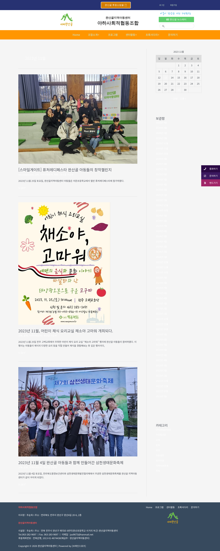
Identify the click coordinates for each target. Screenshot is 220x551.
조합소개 (92, 35)
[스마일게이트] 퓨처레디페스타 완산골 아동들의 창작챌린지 (65, 169)
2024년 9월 (161, 215)
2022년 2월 (161, 370)
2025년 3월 (161, 189)
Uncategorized (26, 174)
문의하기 (176, 35)
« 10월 (174, 98)
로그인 (162, 5)
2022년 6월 (161, 349)
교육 (37, 174)
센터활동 (132, 35)
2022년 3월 (161, 365)
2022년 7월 (161, 344)
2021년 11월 (162, 386)
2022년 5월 (161, 355)
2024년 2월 (161, 251)
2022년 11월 (162, 324)
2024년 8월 (161, 220)
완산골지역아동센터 (118, 17)
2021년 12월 (162, 380)
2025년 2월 (161, 194)
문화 (26, 335)
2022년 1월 (161, 375)
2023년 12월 (162, 262)
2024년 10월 (162, 210)
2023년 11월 (162, 267)
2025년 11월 (162, 148)
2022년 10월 (162, 329)
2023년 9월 (161, 277)
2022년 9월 (161, 334)
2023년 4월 (161, 298)
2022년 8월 (161, 339)
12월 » (183, 98)
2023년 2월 (161, 308)
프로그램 (112, 35)
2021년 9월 (161, 396)
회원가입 (174, 5)
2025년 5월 (161, 179)
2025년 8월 (161, 163)
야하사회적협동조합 (118, 23)
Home (73, 35)
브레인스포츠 (79, 545)
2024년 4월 (161, 241)
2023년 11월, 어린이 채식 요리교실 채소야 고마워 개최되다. (66, 330)
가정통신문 (161, 434)
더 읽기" (22, 188)
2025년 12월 (162, 143)
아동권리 (160, 455)
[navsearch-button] (162, 24)
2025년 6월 (161, 174)
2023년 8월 (161, 282)
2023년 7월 (161, 287)
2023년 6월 (161, 293)
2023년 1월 (161, 313)
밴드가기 (209, 182)
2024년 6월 (161, 231)
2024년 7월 (161, 225)
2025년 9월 (161, 158)
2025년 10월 (162, 153)
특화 (56, 174)
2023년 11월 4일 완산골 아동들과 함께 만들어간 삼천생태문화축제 (71, 462)
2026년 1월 (161, 138)
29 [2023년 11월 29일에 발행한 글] (178, 89)
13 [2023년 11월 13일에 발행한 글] (165, 77)
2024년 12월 (162, 205)
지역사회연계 (46, 174)
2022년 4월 (161, 360)
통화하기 (209, 168)
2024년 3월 (161, 246)
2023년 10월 (162, 272)
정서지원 (160, 460)
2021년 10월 (162, 391)
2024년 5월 (161, 236)
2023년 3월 (161, 303)
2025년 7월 (161, 169)
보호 (158, 450)
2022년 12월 (162, 318)
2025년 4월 (161, 184)
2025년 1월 (161, 200)
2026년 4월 (161, 122)
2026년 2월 (161, 132)
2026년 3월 (161, 127)
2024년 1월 (161, 256)
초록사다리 (154, 35)
